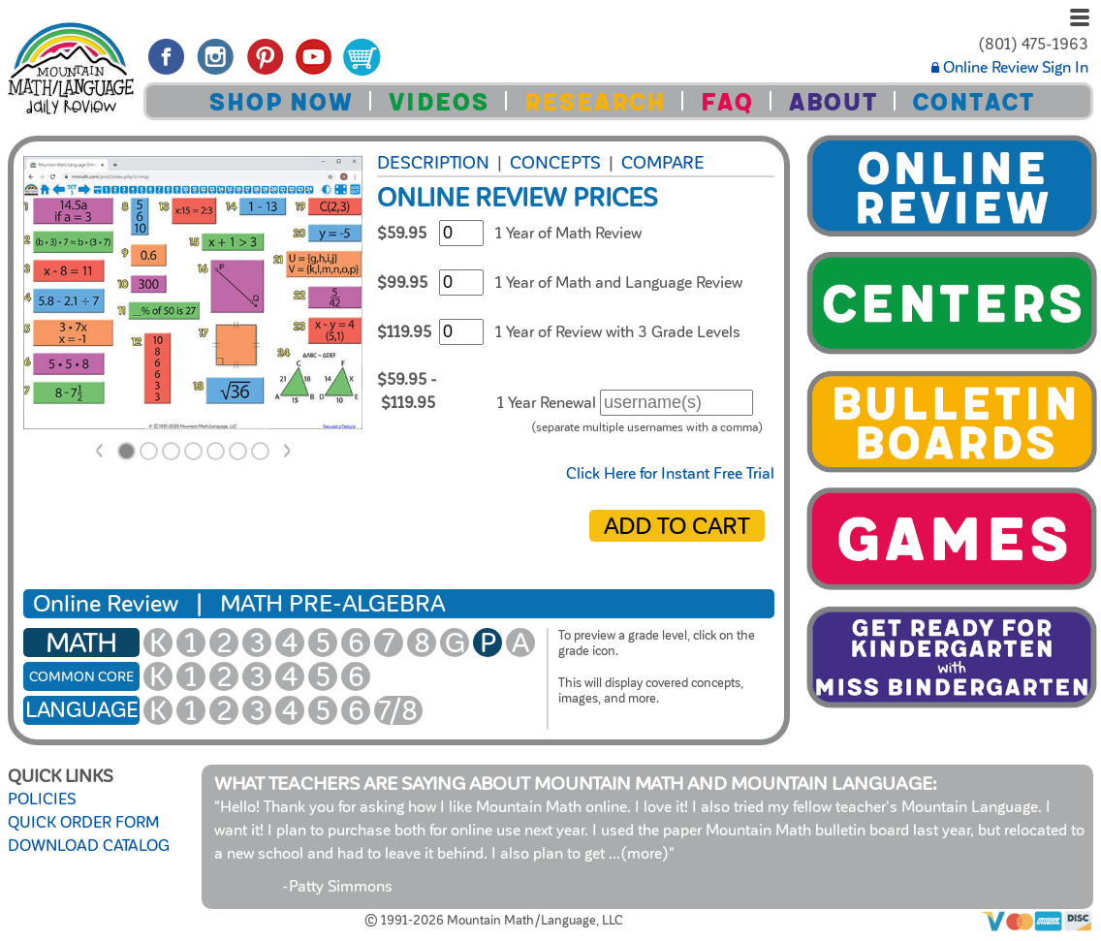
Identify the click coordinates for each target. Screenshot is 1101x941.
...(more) (639, 854)
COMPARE (663, 163)
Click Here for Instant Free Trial (670, 474)
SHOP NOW (280, 102)
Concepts (555, 163)
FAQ (726, 102)
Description (433, 163)
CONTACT (973, 102)
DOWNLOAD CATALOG (89, 846)
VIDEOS (438, 102)
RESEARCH (594, 102)
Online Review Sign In (1009, 68)
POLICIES (42, 799)
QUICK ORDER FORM (83, 822)
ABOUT (832, 102)
